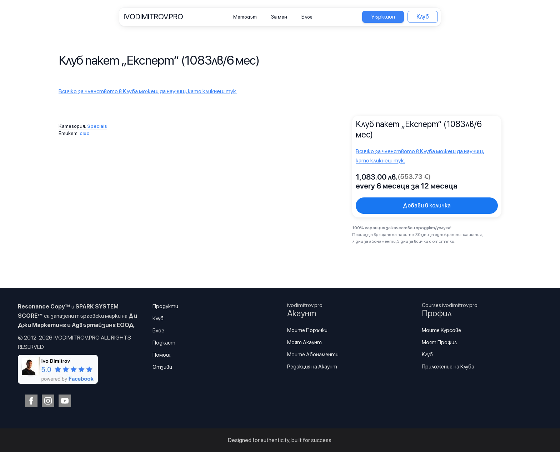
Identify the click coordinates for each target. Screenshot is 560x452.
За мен (279, 17)
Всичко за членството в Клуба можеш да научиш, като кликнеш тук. (148, 91)
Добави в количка (427, 205)
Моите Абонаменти (313, 354)
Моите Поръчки (307, 330)
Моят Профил (439, 342)
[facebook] (31, 401)
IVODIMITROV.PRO (153, 16)
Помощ (161, 355)
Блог (306, 17)
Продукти (165, 306)
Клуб (158, 318)
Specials (97, 126)
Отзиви (162, 367)
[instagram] (48, 401)
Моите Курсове (441, 330)
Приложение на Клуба (448, 366)
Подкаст (163, 343)
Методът (245, 17)
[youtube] (65, 401)
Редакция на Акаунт (312, 366)
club (85, 133)
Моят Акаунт (304, 342)
